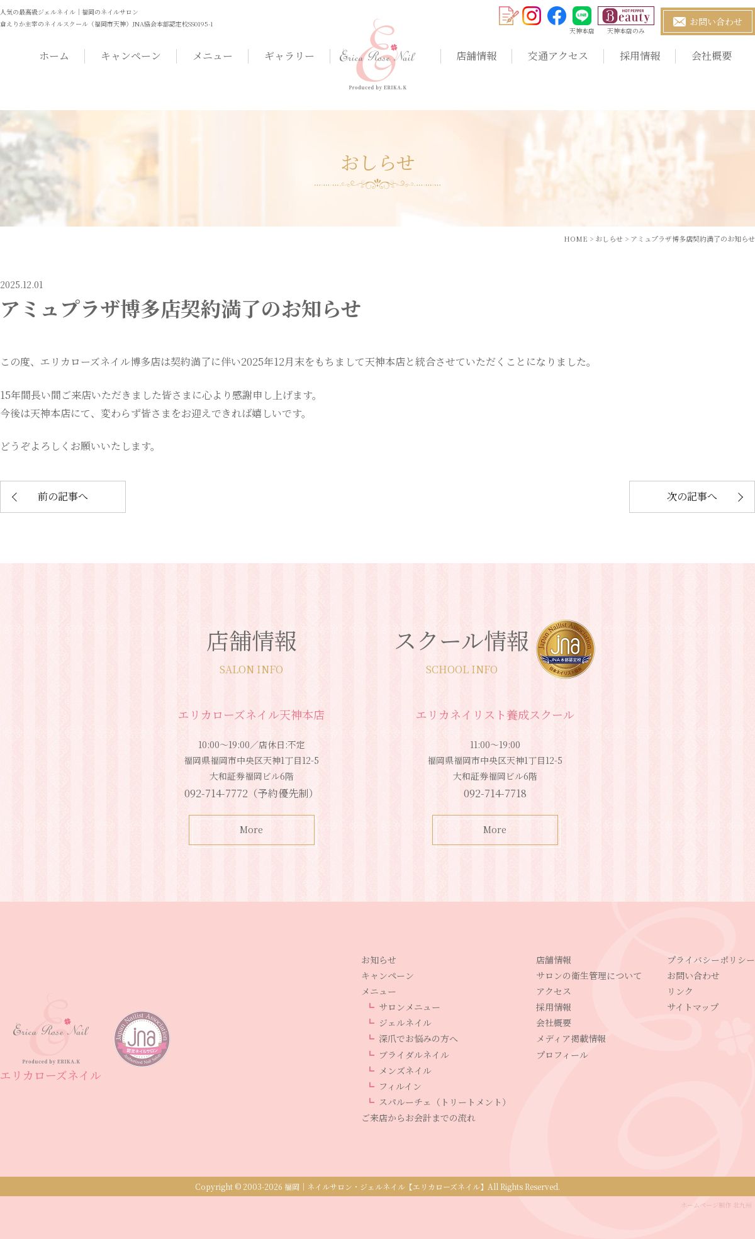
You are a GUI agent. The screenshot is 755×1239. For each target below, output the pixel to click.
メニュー (213, 55)
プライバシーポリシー (711, 959)
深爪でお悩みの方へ (418, 1038)
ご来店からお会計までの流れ (418, 1117)
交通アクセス (558, 55)
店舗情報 (476, 55)
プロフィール (562, 1054)
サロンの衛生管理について (589, 975)
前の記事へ (63, 496)
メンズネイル (405, 1070)
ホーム (54, 55)
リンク (680, 991)
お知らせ (378, 959)
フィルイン (400, 1086)
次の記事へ (692, 496)
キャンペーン (131, 55)
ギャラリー (289, 55)
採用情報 (640, 55)
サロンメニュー (409, 1007)
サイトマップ (693, 1007)
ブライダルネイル (414, 1054)
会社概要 (711, 55)
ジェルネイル (405, 1022)
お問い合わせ (693, 975)
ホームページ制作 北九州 (716, 1204)
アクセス (553, 991)
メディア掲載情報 (571, 1038)
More (251, 829)
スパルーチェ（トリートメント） (445, 1102)
